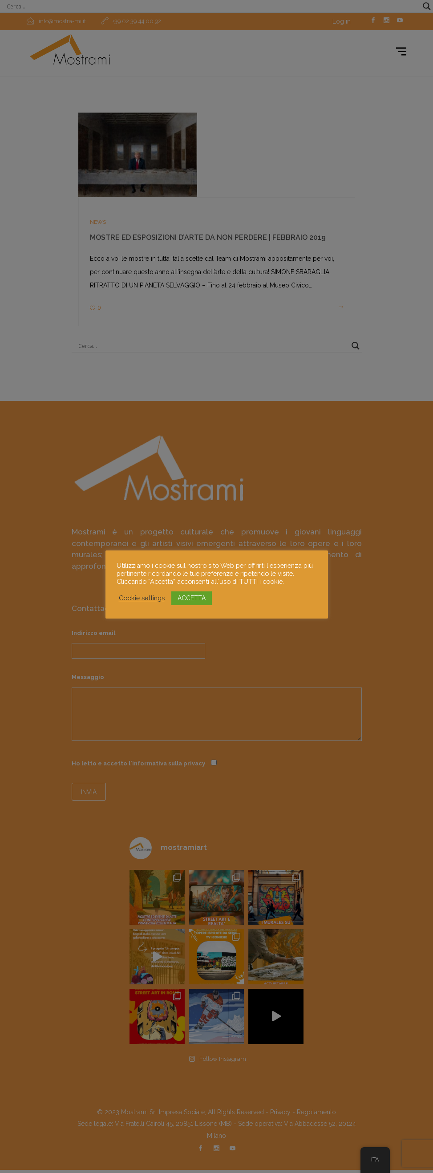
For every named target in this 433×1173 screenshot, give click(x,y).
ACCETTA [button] (192, 598)
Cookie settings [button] (142, 598)
